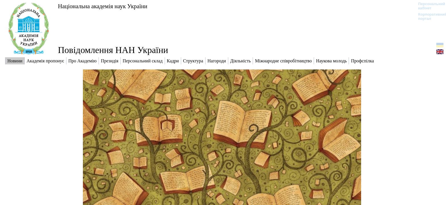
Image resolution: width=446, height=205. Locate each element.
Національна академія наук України (102, 6)
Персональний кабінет (428, 6)
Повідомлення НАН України (113, 50)
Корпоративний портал (428, 16)
